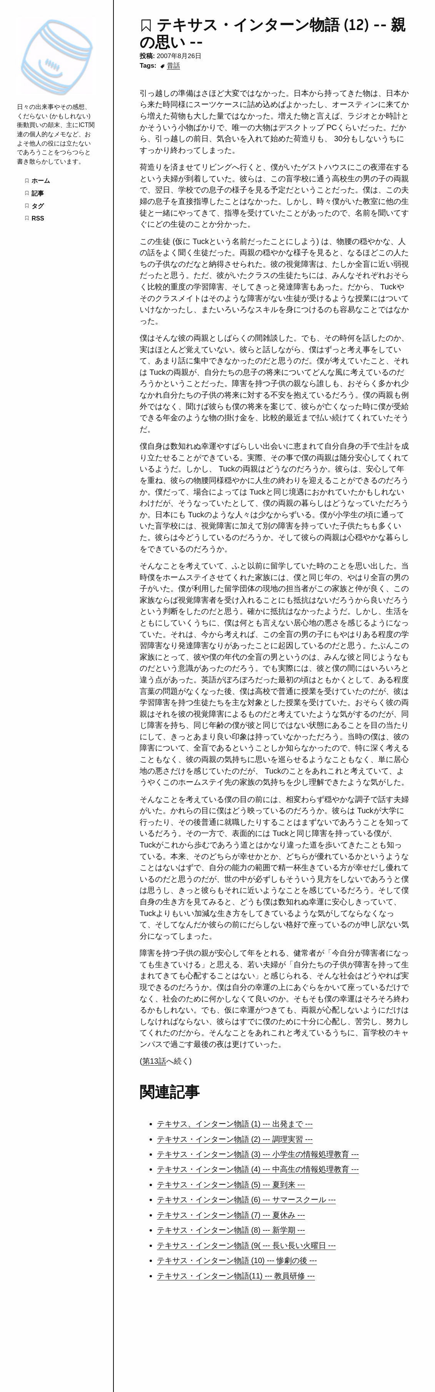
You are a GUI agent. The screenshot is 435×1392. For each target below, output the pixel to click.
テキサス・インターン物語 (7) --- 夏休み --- (231, 1215)
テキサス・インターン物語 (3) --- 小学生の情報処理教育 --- (258, 1154)
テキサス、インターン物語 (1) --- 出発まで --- (235, 1124)
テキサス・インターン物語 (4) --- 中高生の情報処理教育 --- (258, 1169)
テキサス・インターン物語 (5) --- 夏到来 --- (231, 1184)
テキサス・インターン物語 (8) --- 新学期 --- (231, 1230)
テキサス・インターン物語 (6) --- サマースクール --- (246, 1199)
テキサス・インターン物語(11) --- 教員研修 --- (236, 1276)
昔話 (173, 65)
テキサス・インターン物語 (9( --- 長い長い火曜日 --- (246, 1245)
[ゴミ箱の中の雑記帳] (56, 94)
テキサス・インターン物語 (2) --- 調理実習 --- (235, 1139)
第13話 (154, 1061)
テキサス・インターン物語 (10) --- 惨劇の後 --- (237, 1260)
